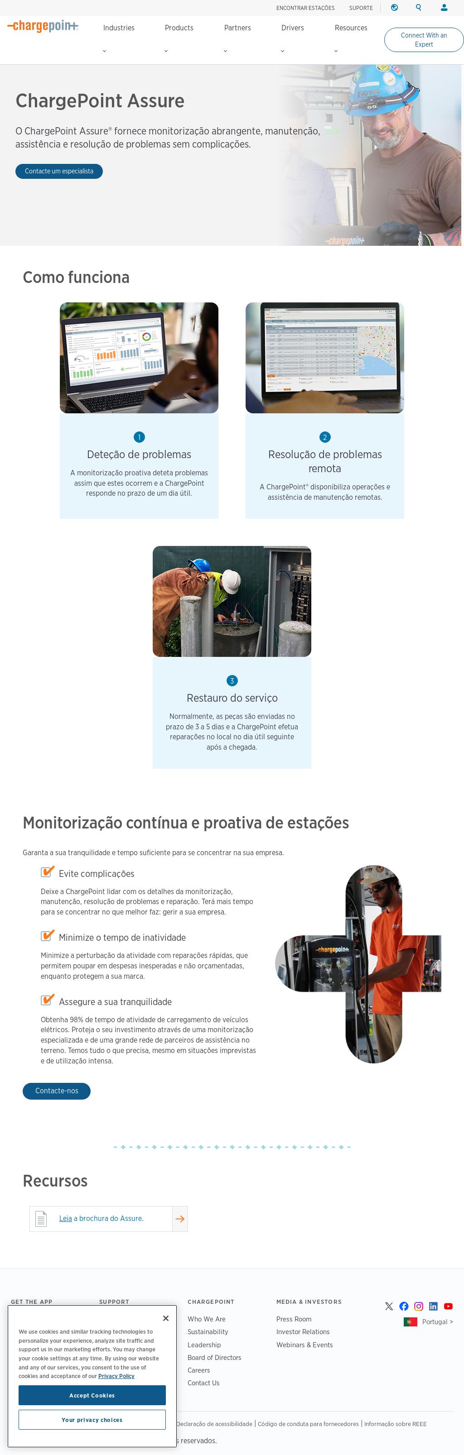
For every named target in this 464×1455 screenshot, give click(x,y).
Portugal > (437, 1321)
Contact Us (204, 1382)
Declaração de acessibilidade (214, 1423)
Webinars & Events (304, 1344)
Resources (350, 38)
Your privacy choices (92, 1419)
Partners (237, 38)
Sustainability (208, 1331)
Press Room (294, 1319)
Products (178, 38)
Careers (199, 1370)
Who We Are (207, 1319)
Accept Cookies (92, 1395)
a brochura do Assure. (101, 1218)
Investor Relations (303, 1331)
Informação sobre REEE (395, 1423)
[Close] (166, 1318)
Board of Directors (215, 1357)
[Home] (43, 26)
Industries (119, 38)
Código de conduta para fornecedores (308, 1423)
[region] (92, 1376)
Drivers (292, 38)
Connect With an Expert (424, 40)
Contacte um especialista (59, 171)
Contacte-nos (56, 1090)
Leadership (204, 1344)
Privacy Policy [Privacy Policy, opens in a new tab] (116, 1375)
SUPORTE (361, 8)
